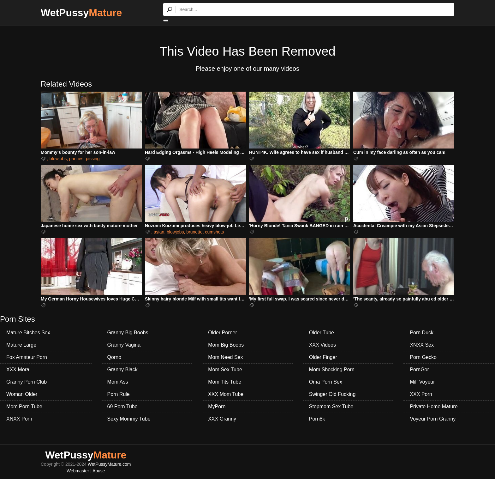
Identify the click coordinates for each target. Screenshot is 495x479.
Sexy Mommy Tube (129, 418)
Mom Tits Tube (224, 382)
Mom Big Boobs (226, 345)
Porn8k (317, 418)
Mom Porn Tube (24, 406)
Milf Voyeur (422, 382)
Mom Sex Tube (225, 369)
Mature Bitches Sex (28, 332)
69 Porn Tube (122, 406)
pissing (93, 158)
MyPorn (216, 406)
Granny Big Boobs (127, 332)
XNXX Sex (422, 345)
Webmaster (78, 470)
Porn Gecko (423, 357)
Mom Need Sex (225, 357)
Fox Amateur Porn (26, 357)
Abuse (98, 470)
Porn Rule (118, 394)
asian (159, 231)
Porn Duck (421, 332)
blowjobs (58, 158)
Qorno (114, 357)
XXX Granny (222, 418)
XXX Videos (322, 345)
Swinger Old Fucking (332, 394)
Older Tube (321, 332)
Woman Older (21, 394)
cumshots (214, 231)
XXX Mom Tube (225, 394)
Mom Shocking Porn (332, 369)
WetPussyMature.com (109, 464)
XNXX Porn (19, 418)
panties (76, 158)
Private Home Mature (433, 406)
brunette (194, 231)
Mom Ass (117, 382)
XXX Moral (18, 369)
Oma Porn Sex (325, 382)
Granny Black (122, 369)
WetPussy (81, 12)
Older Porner (222, 332)
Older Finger (323, 357)
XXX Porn (421, 394)
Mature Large (21, 345)
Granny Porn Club (26, 382)
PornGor (419, 369)
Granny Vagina (124, 345)
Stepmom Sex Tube (331, 406)
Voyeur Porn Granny (433, 418)
